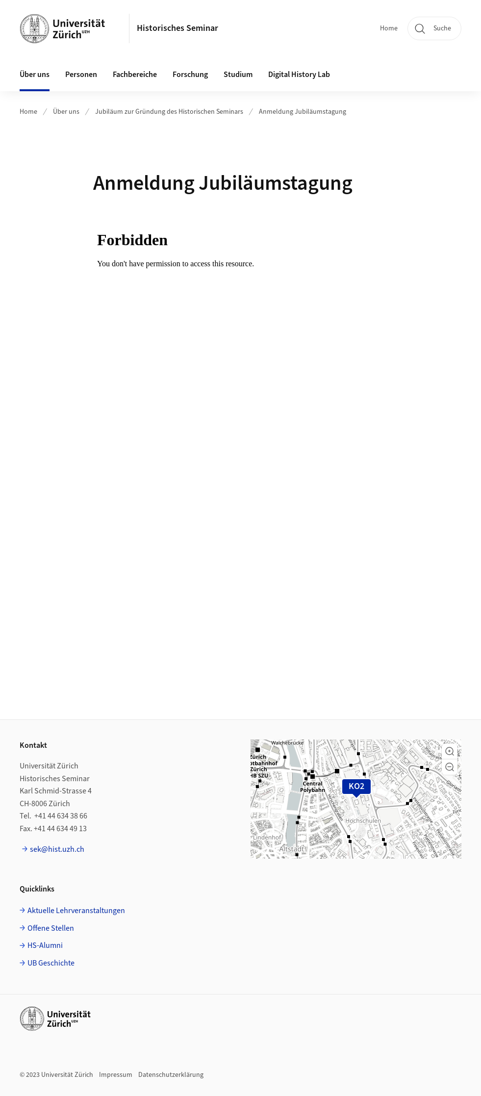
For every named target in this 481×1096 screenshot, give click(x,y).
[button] (449, 751)
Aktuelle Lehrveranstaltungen (76, 910)
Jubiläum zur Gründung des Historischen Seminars (169, 112)
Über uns (66, 112)
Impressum (115, 1075)
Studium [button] (238, 74)
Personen (81, 74)
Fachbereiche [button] (135, 74)
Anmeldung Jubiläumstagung (302, 112)
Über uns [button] (35, 74)
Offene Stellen (50, 928)
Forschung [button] (190, 74)
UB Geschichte (51, 963)
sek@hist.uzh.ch (57, 849)
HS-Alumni (45, 945)
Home (389, 28)
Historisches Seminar (177, 28)
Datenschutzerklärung (170, 1075)
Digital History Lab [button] (299, 74)
